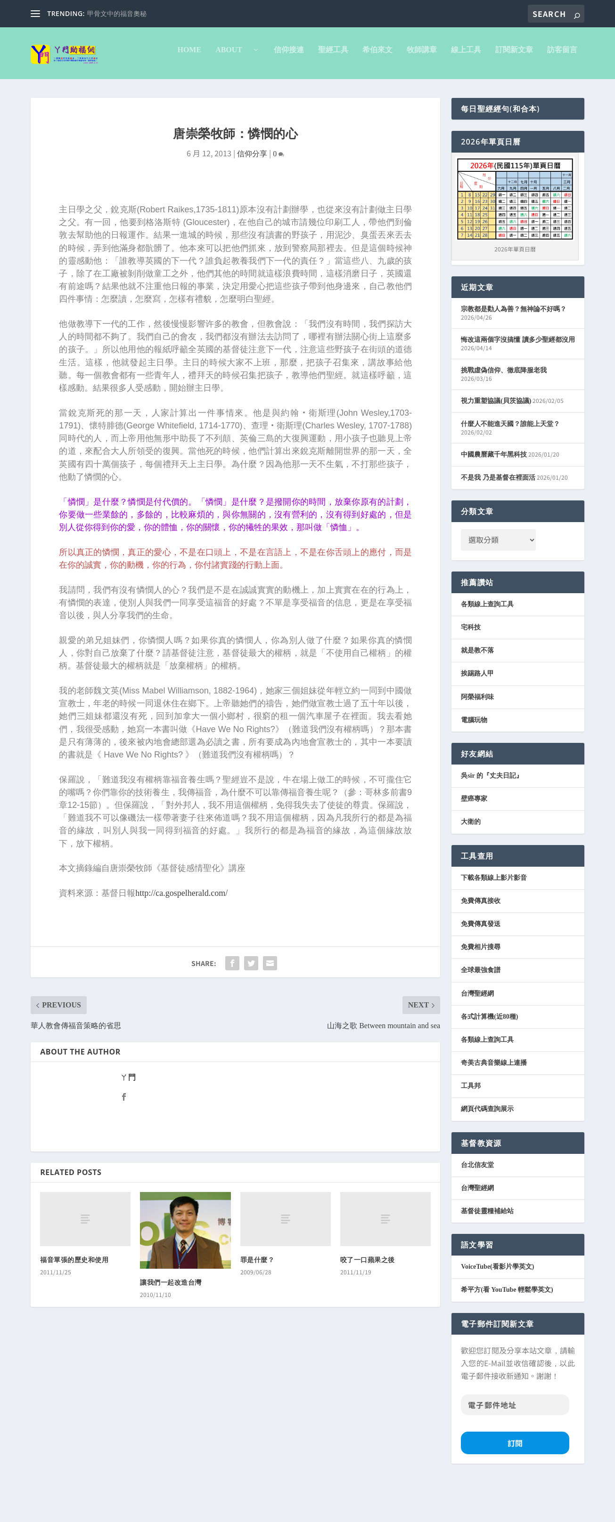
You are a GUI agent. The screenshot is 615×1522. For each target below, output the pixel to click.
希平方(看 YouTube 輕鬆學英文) (507, 1329)
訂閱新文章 (375, 89)
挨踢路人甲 (477, 713)
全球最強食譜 (480, 1009)
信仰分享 (252, 193)
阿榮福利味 (477, 736)
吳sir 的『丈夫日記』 (492, 815)
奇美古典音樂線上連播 (494, 1102)
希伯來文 (238, 89)
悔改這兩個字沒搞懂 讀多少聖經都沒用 (518, 379)
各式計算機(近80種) (489, 1056)
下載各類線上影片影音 (494, 917)
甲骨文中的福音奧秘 (117, 13)
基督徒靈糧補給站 (487, 1250)
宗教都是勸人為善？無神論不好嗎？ (513, 348)
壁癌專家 (474, 838)
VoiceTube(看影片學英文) (497, 1306)
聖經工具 (194, 89)
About (93, 89)
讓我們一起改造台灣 (171, 1322)
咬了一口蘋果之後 (367, 1299)
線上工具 (327, 89)
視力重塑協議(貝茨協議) (496, 440)
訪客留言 (423, 89)
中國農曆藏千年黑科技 (494, 494)
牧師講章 (282, 89)
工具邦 (471, 1125)
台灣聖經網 (477, 1033)
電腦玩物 (474, 759)
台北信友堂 (477, 1204)
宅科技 (471, 666)
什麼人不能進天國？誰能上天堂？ (510, 463)
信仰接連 (149, 89)
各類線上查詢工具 (487, 643)
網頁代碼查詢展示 (487, 1148)
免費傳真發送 (480, 963)
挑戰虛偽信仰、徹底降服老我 (504, 409)
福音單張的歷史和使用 (74, 1299)
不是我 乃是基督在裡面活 (498, 517)
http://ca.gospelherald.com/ (181, 932)
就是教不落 (477, 689)
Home (50, 89)
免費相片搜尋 (480, 986)
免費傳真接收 (480, 940)
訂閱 (515, 1482)
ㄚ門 (128, 1117)
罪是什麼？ (257, 1299)
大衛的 (471, 861)
